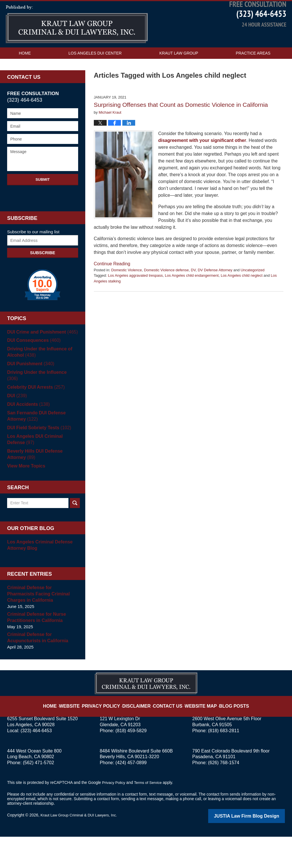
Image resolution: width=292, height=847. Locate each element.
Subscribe (42, 269)
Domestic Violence (126, 287)
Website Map (196, 712)
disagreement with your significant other (202, 157)
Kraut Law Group (178, 70)
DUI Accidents (27, 415)
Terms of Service (150, 793)
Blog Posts (225, 712)
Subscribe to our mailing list (33, 248)
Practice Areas (253, 70)
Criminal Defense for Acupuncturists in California (35, 648)
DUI (16, 406)
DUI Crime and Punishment (40, 349)
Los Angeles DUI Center (95, 70)
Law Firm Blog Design (257, 826)
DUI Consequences (32, 357)
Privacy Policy (109, 712)
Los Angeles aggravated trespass (135, 293)
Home (25, 70)
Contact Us (31, 82)
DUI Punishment (29, 381)
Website (81, 712)
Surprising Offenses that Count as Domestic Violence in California (181, 122)
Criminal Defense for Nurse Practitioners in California (34, 628)
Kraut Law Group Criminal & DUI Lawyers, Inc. (81, 826)
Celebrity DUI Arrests (34, 398)
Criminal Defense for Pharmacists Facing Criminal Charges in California (41, 605)
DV (193, 287)
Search (75, 514)
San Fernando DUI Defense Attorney (34, 427)
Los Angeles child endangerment (192, 293)
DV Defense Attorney (215, 287)
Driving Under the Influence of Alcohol (37, 369)
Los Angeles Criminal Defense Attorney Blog (37, 556)
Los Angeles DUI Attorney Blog (77, 42)
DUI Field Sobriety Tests (37, 438)
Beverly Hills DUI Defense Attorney (42, 465)
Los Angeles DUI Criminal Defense (42, 450)
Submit (42, 196)
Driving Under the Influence (40, 389)
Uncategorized (253, 287)
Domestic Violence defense (166, 287)
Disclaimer (139, 712)
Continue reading (112, 280)
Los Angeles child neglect (242, 293)
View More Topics (25, 477)
